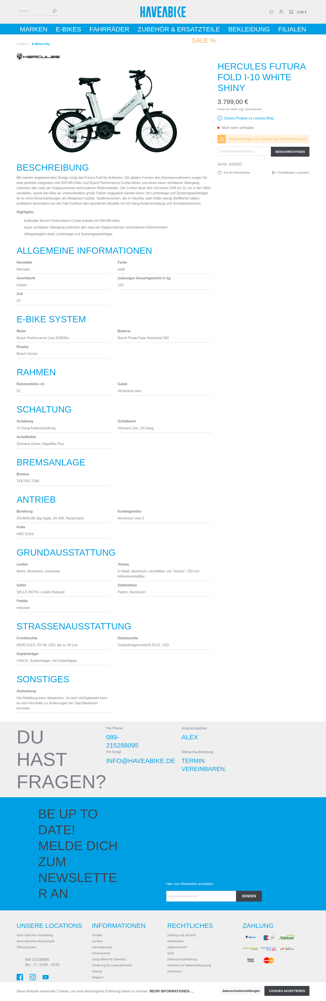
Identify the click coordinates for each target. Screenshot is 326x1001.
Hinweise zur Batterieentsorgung (189, 965)
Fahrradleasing (102, 947)
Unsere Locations (49, 925)
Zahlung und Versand (181, 935)
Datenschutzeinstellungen (241, 991)
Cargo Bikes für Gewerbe (109, 959)
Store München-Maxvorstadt (35, 941)
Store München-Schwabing (35, 935)
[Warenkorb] (297, 12)
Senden (249, 896)
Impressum (174, 971)
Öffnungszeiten (27, 947)
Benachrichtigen (290, 151)
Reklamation (175, 941)
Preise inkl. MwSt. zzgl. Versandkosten (239, 109)
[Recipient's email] (201, 896)
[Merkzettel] (271, 11)
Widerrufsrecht (177, 947)
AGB (170, 953)
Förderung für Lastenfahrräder (112, 965)
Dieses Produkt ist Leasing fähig (248, 118)
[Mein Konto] (281, 12)
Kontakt (97, 935)
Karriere (97, 941)
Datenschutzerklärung (182, 959)
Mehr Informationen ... (171, 991)
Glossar (97, 971)
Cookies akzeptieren (287, 991)
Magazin (97, 977)
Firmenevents (101, 953)
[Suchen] (33, 11)
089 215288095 (37, 959)
